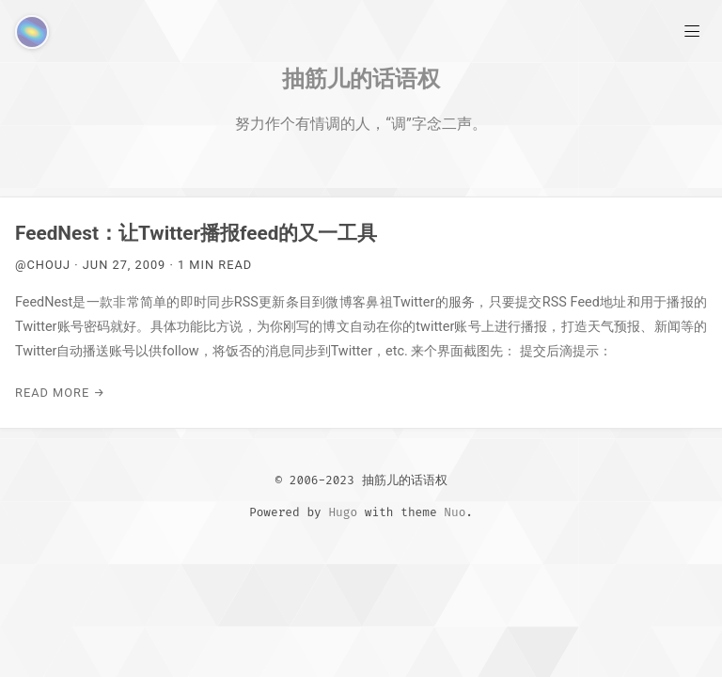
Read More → (60, 393)
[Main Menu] (692, 30)
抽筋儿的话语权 (361, 78)
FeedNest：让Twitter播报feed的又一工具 (196, 233)
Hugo (342, 512)
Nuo (454, 512)
